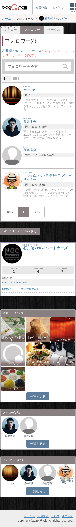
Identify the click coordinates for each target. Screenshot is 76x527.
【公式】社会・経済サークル (63, 363)
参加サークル (62, 270)
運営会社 (67, 516)
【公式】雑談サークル (38, 338)
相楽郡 (51, 155)
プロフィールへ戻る (22, 231)
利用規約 (43, 516)
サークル (53, 29)
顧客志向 (29, 436)
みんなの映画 (63, 340)
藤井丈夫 (10, 436)
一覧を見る (38, 396)
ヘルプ (55, 516)
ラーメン (13, 364)
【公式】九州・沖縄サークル (38, 363)
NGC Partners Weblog (15, 282)
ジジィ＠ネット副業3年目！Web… (66, 481)
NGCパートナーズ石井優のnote (20, 289)
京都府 (43, 126)
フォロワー (38, 270)
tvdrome (10, 483)
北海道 (43, 184)
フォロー (14, 270)
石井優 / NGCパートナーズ (21, 51)
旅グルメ (13, 389)
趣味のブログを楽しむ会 (13, 338)
